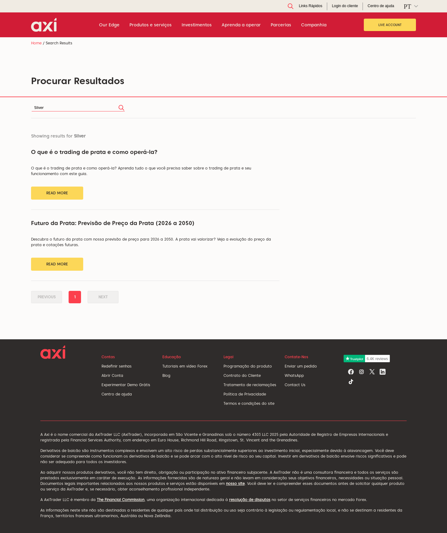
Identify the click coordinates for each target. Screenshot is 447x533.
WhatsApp (294, 375)
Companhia (314, 24)
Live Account (390, 25)
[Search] (78, 107)
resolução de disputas (249, 499)
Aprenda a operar (241, 24)
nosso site (235, 483)
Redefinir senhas (117, 366)
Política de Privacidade (245, 394)
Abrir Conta (112, 375)
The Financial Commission (120, 499)
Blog (166, 375)
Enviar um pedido (301, 366)
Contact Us (295, 384)
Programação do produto (248, 366)
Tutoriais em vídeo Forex (184, 366)
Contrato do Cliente (242, 375)
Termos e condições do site (249, 403)
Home (36, 43)
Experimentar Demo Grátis (126, 384)
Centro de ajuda (117, 394)
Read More (57, 193)
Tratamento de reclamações (250, 384)
